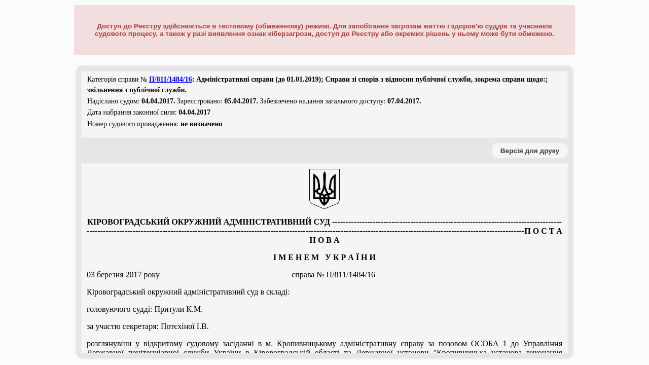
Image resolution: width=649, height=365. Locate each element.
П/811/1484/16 (170, 79)
